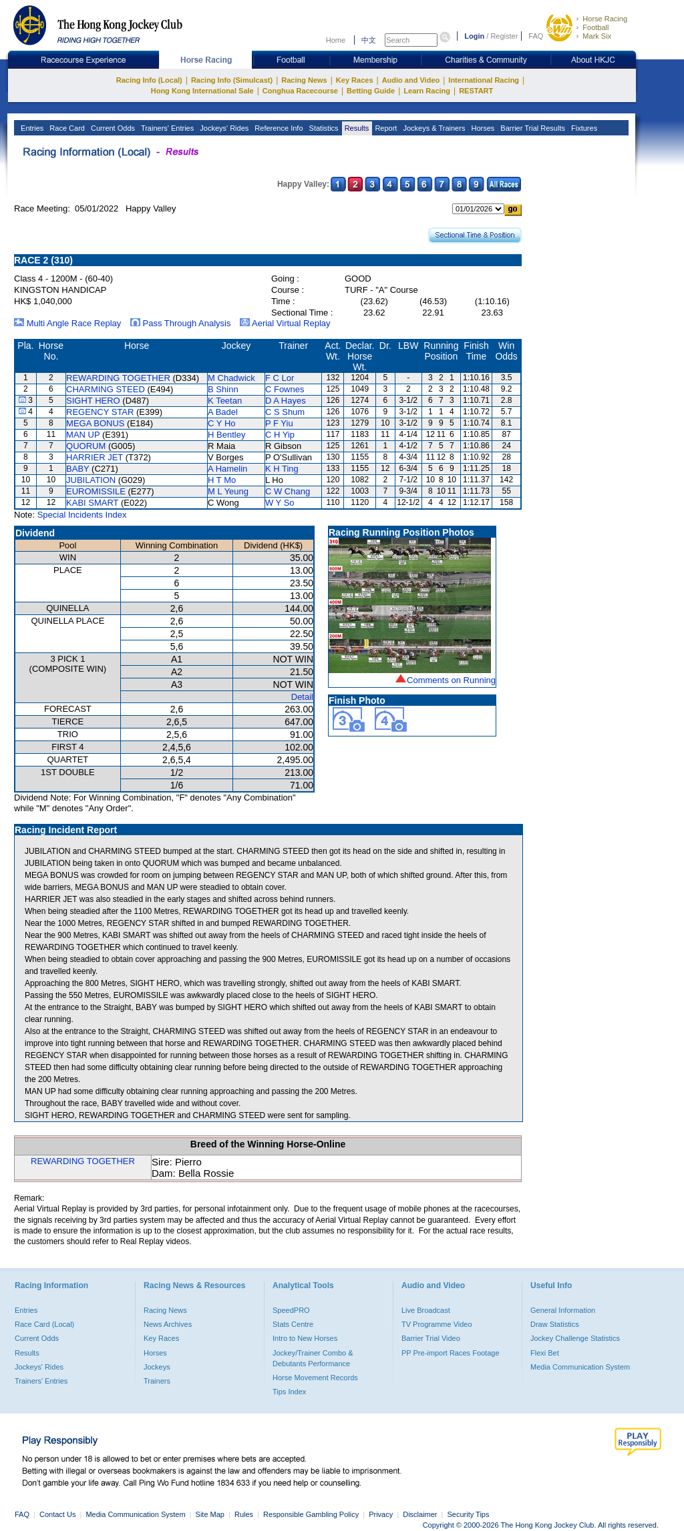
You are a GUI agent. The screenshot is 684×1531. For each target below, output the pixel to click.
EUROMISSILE (96, 491)
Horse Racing (604, 19)
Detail (302, 697)
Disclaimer (420, 1514)
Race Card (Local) (44, 1324)
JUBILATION (91, 480)
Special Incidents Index (82, 515)
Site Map (210, 1514)
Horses (481, 128)
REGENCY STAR (100, 412)
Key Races (354, 80)
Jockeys (157, 1367)
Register (504, 36)
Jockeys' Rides (223, 128)
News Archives (168, 1324)
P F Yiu (279, 423)
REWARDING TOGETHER (118, 378)
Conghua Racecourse (300, 91)
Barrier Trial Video (430, 1338)
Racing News (304, 80)
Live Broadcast (425, 1310)
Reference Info (277, 128)
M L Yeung (228, 491)
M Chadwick (231, 378)
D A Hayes (285, 401)
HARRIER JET (94, 457)
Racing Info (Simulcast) (232, 80)
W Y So (280, 503)
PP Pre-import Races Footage (450, 1353)
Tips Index (289, 1392)
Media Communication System (580, 1367)
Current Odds (112, 128)
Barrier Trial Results (531, 128)
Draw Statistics (554, 1324)
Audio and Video (411, 80)
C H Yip (280, 435)
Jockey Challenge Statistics (575, 1338)
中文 (368, 40)
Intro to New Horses (305, 1338)
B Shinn (223, 389)
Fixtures (583, 128)
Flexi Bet (544, 1353)
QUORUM (86, 446)
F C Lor (279, 378)
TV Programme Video (436, 1324)
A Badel (223, 412)
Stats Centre (293, 1324)
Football (595, 27)
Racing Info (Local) (149, 80)
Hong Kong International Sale (202, 91)
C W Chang (287, 491)
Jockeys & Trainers (433, 128)
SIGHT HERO (93, 401)
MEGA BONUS (95, 423)
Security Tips (469, 1514)
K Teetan (225, 401)
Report (385, 128)
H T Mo (222, 480)
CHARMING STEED (105, 389)
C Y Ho (221, 423)
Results (356, 128)
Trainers (157, 1381)
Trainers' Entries (166, 128)
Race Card (66, 128)
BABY (77, 469)
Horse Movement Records (315, 1378)
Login (474, 36)
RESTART (476, 91)
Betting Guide (371, 91)
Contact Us (57, 1514)
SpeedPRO (291, 1310)
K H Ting (282, 469)
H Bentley (226, 435)
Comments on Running (451, 680)
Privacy (381, 1514)
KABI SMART (92, 503)
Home (335, 40)
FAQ (535, 36)
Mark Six (596, 36)
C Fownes (285, 389)
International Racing (483, 80)
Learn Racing (426, 91)
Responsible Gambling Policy (311, 1514)
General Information (562, 1310)
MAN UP (83, 435)
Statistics (323, 128)
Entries (31, 128)
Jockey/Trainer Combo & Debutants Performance (313, 1358)
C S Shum (285, 412)
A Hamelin (227, 469)
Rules (244, 1514)
